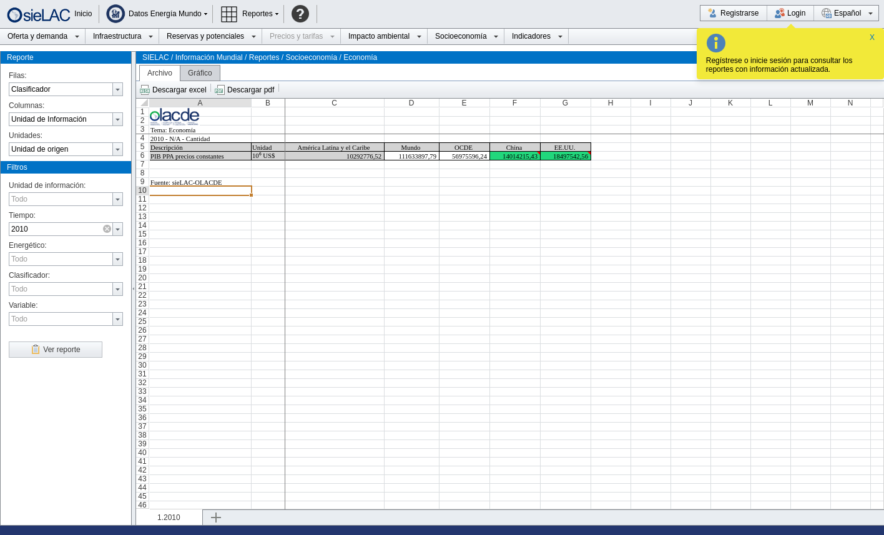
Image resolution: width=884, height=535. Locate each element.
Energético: (28, 245)
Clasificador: (29, 275)
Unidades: (25, 135)
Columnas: (26, 105)
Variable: (23, 305)
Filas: (18, 75)
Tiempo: (22, 215)
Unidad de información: (47, 185)
